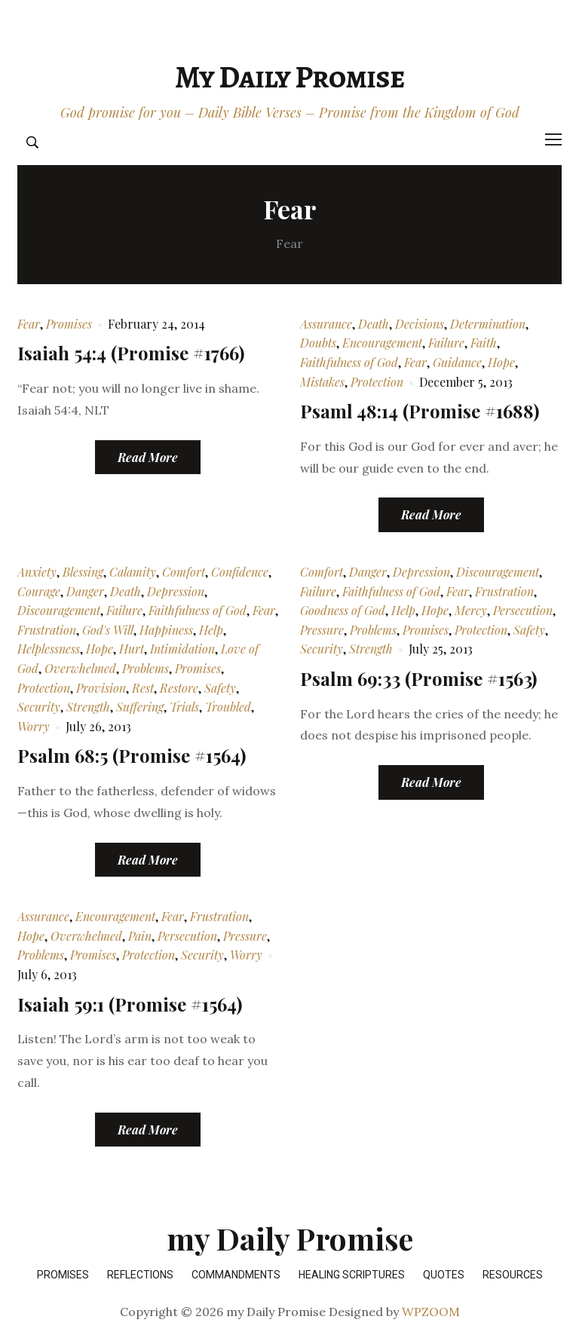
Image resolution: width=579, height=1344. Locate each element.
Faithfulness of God (349, 362)
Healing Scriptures (352, 1275)
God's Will (107, 630)
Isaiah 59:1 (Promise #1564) (129, 1004)
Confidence (239, 572)
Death (373, 324)
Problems (145, 668)
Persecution (523, 610)
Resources (512, 1275)
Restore (179, 688)
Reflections (140, 1275)
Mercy (471, 610)
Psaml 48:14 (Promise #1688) (419, 411)
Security (38, 707)
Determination (487, 324)
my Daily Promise (289, 77)
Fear (28, 324)
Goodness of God (342, 610)
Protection (377, 382)
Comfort (183, 572)
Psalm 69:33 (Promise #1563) (418, 678)
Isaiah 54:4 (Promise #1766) (130, 353)
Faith (483, 343)
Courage (38, 591)
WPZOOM (431, 1311)
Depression (175, 591)
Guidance (457, 362)
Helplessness (48, 649)
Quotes (443, 1275)
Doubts (318, 343)
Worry (33, 726)
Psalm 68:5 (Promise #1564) (131, 755)
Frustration (46, 630)
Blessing (83, 572)
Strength (88, 707)
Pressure (322, 630)
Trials (184, 707)
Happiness (166, 630)
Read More (148, 457)
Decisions (419, 324)
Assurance (326, 324)
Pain (140, 936)
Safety (220, 688)
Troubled (228, 707)
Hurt (131, 649)
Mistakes (322, 382)
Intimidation (182, 649)
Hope (501, 362)
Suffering (140, 707)
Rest (143, 688)
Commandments (235, 1275)
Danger (85, 591)
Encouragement (382, 343)
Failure (446, 343)
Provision (101, 688)
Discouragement (58, 610)
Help (211, 630)
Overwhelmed (80, 668)
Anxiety (37, 572)
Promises (69, 324)
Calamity (132, 572)
